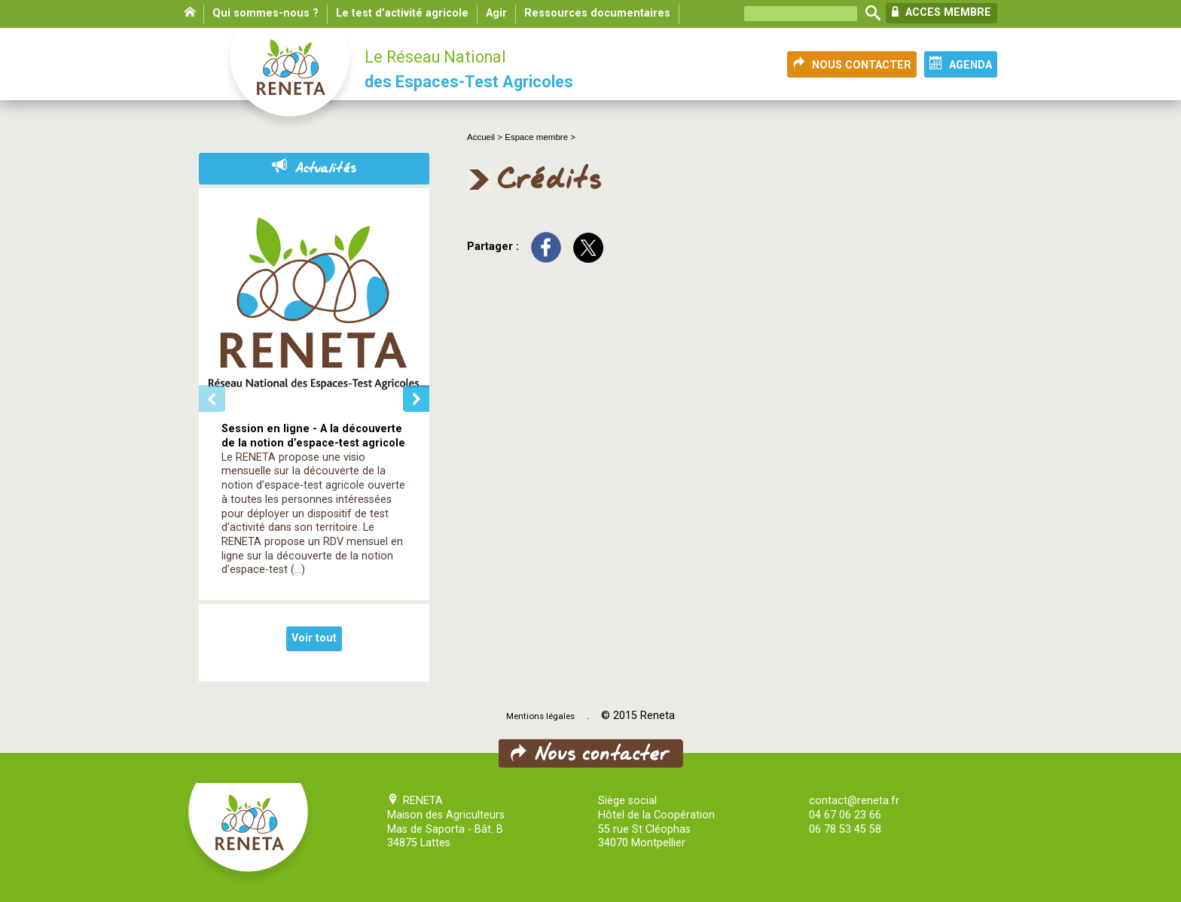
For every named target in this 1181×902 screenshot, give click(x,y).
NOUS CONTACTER (851, 64)
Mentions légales (540, 716)
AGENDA (960, 64)
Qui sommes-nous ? (265, 13)
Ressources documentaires (597, 13)
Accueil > (486, 137)
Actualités (314, 168)
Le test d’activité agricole (402, 13)
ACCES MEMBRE (941, 12)
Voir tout (314, 638)
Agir (496, 13)
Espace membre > (540, 137)
